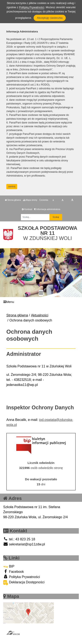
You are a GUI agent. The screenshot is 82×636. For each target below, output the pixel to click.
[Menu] (41, 302)
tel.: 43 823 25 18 (19, 539)
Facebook (13, 571)
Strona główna (13, 200)
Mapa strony (30, 200)
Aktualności (39, 315)
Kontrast (27, 209)
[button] (5, 272)
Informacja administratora (47, 209)
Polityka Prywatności (21, 577)
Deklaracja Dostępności (24, 582)
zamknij (11, 186)
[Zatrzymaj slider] (41, 293)
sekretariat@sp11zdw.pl (24, 544)
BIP (8, 566)
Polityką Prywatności (31, 7)
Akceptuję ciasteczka (49, 17)
